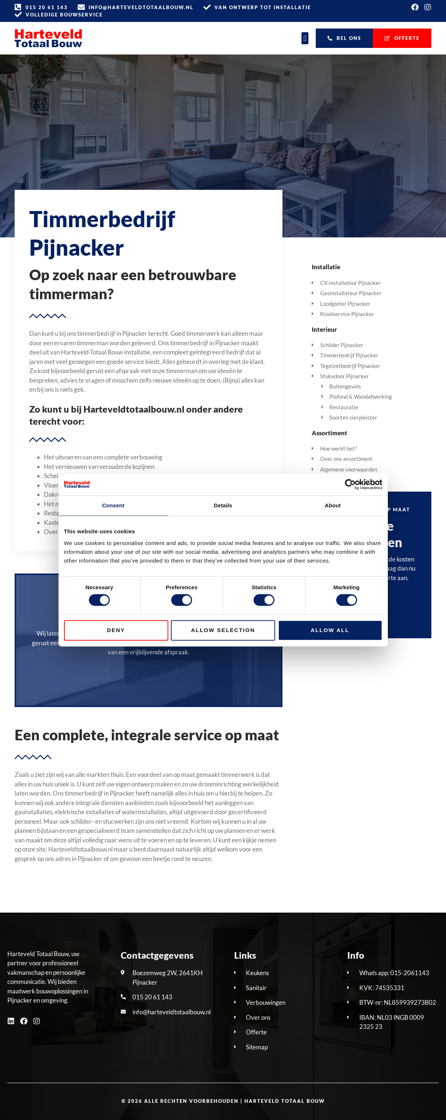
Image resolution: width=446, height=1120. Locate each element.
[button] (304, 38)
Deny (116, 630)
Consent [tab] (113, 505)
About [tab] (333, 505)
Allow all (330, 630)
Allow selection (223, 630)
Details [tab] (223, 505)
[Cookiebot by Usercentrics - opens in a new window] (350, 484)
